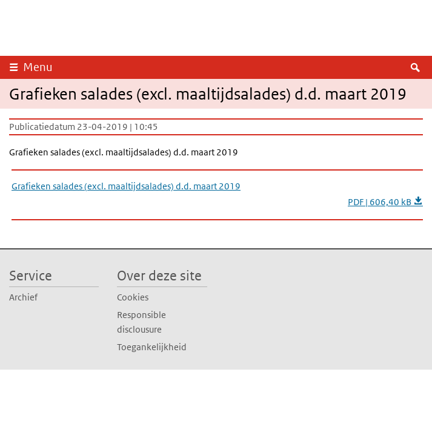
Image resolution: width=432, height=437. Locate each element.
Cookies (132, 297)
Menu (38, 67)
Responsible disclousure (141, 322)
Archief (23, 297)
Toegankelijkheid (152, 347)
